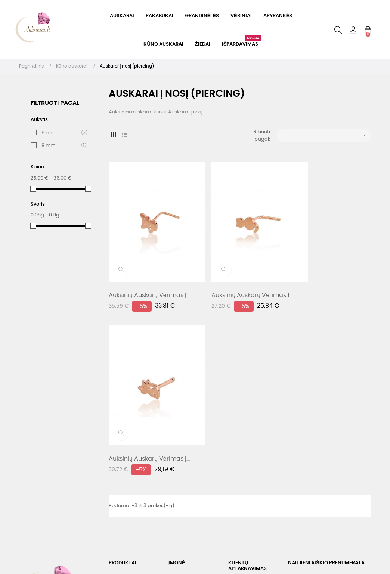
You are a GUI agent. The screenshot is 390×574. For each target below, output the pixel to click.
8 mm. (62, 145)
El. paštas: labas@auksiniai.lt (250, 430)
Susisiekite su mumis (253, 446)
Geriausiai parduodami (124, 430)
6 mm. (62, 133)
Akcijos (117, 413)
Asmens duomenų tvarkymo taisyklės (190, 424)
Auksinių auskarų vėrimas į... (149, 278)
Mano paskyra (245, 460)
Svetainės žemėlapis (192, 455)
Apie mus (179, 441)
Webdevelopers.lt (72, 535)
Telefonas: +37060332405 (246, 409)
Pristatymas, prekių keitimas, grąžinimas (193, 403)
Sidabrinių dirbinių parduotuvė (130, 451)
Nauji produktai (127, 399)
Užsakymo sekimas (251, 473)
